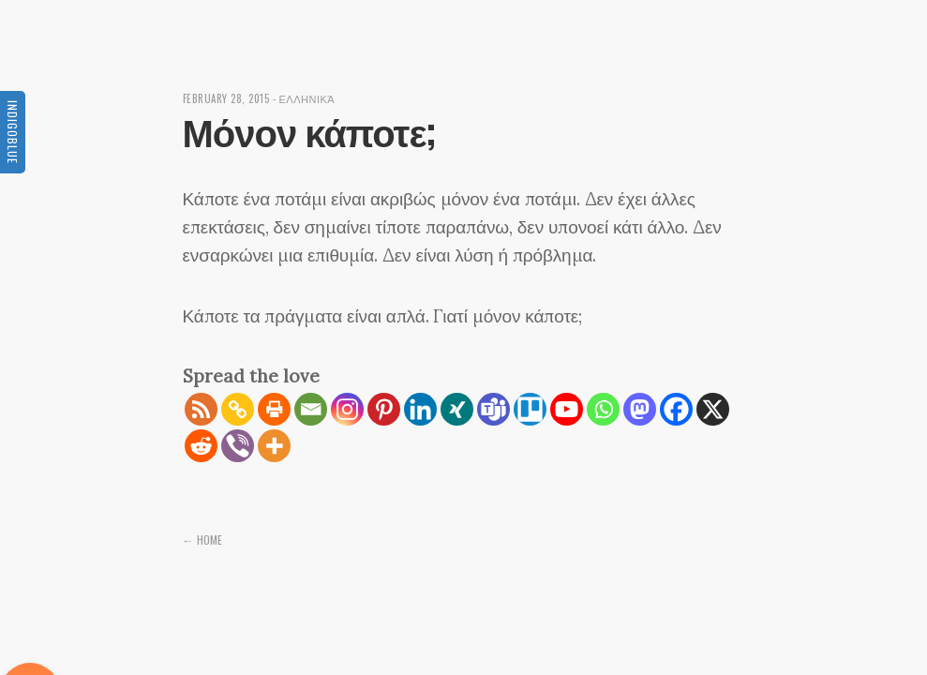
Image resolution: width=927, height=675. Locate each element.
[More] (274, 445)
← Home (202, 540)
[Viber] (237, 445)
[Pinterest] (383, 409)
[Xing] (457, 409)
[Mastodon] (639, 409)
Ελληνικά (307, 98)
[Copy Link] (237, 409)
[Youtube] (566, 409)
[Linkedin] (420, 409)
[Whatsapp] (603, 409)
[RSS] (201, 409)
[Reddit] (201, 445)
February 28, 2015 (226, 98)
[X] (712, 409)
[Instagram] (347, 409)
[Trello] (530, 409)
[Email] (310, 409)
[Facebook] (676, 409)
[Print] (274, 409)
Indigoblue (13, 132)
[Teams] (493, 409)
